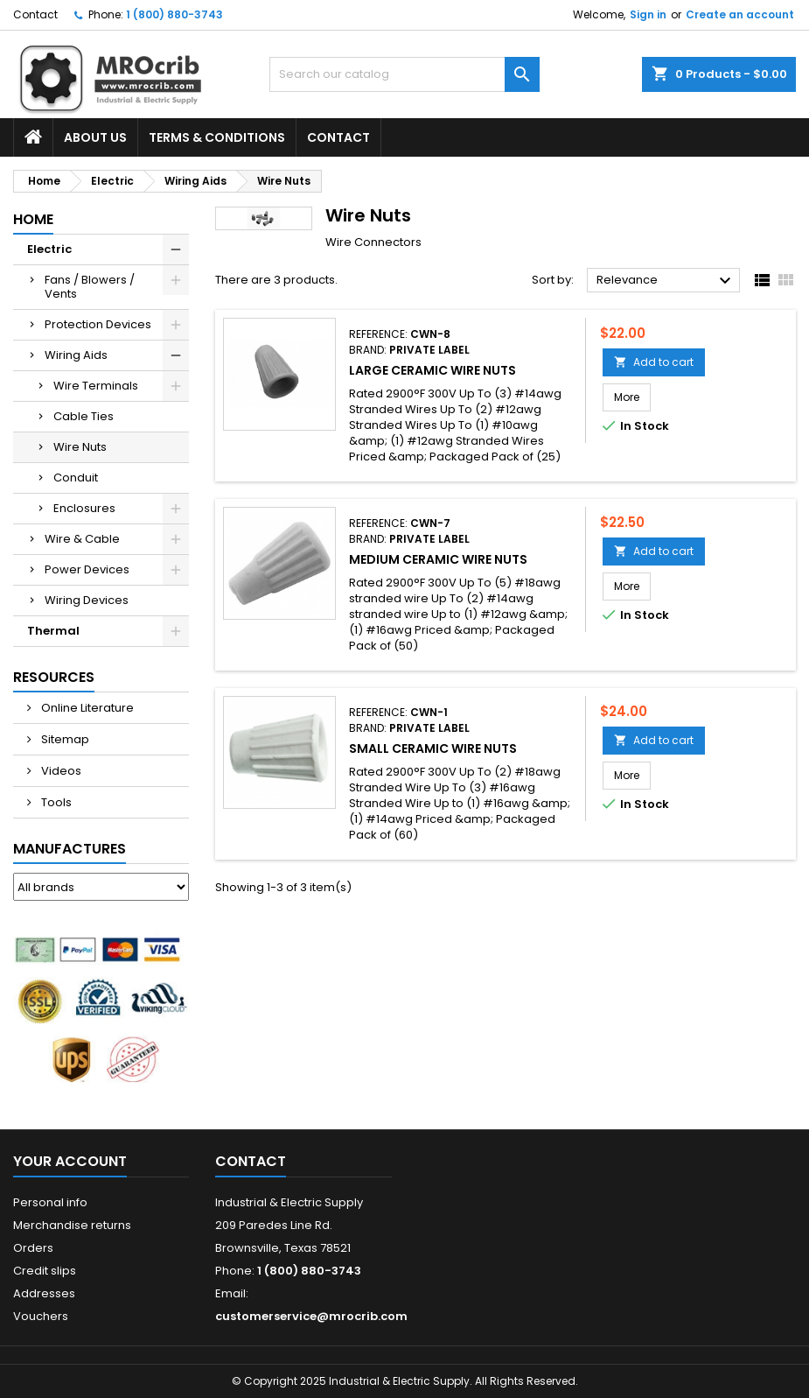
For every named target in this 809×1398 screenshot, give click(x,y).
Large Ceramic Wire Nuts (432, 370)
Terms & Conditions (217, 137)
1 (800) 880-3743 (174, 14)
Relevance (666, 281)
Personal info (50, 1202)
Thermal (53, 630)
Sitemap (63, 739)
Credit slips (44, 1270)
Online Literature (86, 707)
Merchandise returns (72, 1225)
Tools (55, 802)
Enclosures (84, 508)
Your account (70, 1161)
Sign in (648, 14)
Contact (35, 14)
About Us (95, 137)
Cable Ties (83, 416)
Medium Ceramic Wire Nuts (438, 559)
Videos (59, 770)
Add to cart (654, 362)
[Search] (404, 74)
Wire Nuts (80, 447)
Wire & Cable (82, 538)
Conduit (75, 477)
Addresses (44, 1293)
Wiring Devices (87, 600)
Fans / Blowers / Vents (90, 286)
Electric (49, 249)
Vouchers (40, 1316)
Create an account (740, 14)
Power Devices (87, 569)
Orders (33, 1248)
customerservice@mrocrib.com (311, 1316)
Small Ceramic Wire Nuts (433, 748)
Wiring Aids (76, 355)
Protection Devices (98, 324)
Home (33, 219)
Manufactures (69, 849)
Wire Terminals (95, 385)
